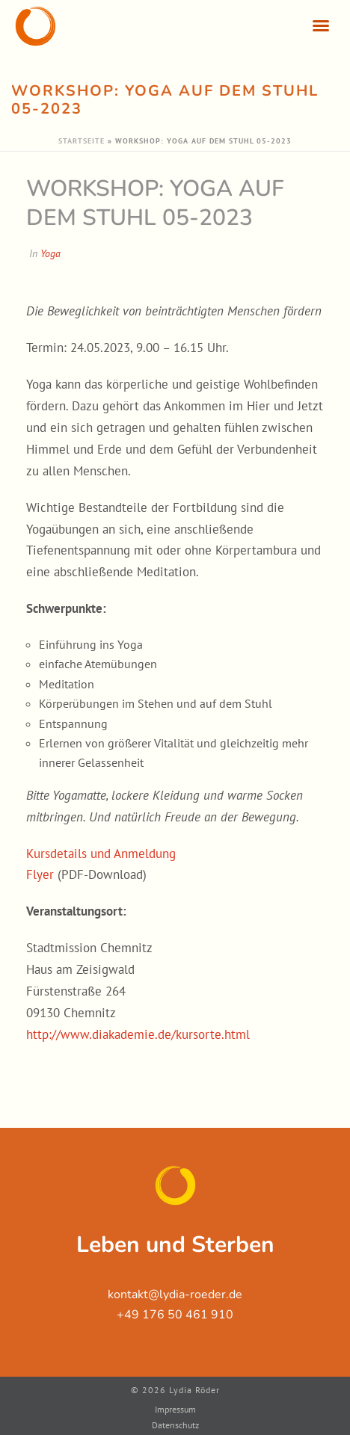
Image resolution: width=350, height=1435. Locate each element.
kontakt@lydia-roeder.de (175, 1294)
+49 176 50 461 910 (175, 1314)
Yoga (50, 253)
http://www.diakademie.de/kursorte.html (138, 1034)
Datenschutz (175, 1425)
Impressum (175, 1409)
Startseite (81, 141)
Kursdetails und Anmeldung (101, 853)
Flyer (40, 874)
